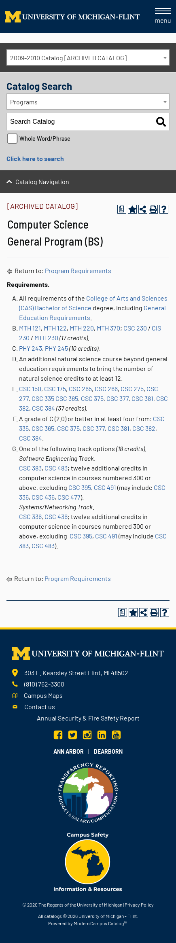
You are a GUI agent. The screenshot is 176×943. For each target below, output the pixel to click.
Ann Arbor (68, 751)
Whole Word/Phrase (44, 138)
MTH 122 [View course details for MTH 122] (55, 328)
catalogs (53, 916)
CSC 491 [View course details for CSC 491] (105, 487)
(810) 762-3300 (44, 684)
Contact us (39, 706)
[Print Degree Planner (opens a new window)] (121, 209)
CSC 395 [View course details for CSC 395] (79, 487)
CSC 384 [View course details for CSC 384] (43, 408)
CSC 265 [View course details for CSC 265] (80, 388)
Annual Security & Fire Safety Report (88, 718)
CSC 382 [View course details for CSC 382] (143, 428)
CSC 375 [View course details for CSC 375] (92, 398)
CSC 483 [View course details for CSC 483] (56, 468)
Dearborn (108, 751)
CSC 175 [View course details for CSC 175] (55, 388)
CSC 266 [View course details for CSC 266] (106, 388)
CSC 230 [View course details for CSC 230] (135, 328)
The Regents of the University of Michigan (80, 904)
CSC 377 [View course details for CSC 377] (117, 398)
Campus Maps (43, 695)
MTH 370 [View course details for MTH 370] (108, 328)
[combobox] (88, 57)
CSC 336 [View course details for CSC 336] (30, 516)
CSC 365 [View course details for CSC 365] (66, 398)
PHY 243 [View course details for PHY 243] (30, 348)
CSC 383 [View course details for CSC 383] (30, 468)
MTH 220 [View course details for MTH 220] (82, 328)
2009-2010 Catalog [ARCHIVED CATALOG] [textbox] (68, 57)
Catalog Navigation (42, 181)
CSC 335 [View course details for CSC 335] (43, 398)
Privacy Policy (139, 904)
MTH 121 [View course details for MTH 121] (30, 328)
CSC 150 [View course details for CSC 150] (30, 388)
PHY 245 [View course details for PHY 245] (56, 348)
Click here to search (35, 158)
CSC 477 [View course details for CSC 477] (69, 497)
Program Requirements (78, 270)
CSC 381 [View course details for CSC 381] (142, 398)
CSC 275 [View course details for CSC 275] (132, 388)
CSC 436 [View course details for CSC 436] (43, 497)
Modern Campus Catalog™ (100, 923)
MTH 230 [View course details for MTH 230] (46, 337)
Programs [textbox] (24, 102)
